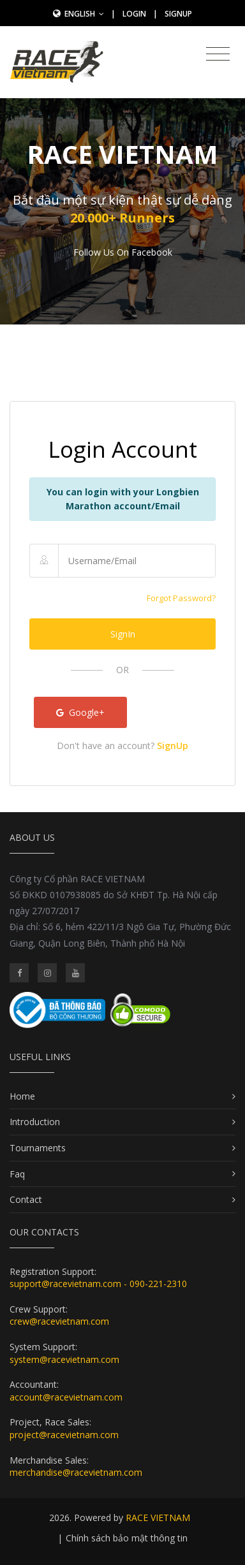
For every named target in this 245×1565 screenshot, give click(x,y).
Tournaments (38, 1148)
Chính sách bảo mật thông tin (127, 1538)
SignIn (122, 634)
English (84, 13)
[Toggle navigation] (218, 54)
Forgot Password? (181, 598)
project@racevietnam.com (64, 1435)
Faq (17, 1174)
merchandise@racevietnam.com (76, 1472)
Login (134, 13)
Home (22, 1096)
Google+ (80, 712)
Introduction (35, 1122)
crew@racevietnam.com (59, 1321)
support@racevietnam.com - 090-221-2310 (98, 1283)
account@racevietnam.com (66, 1397)
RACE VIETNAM (158, 1517)
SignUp (178, 13)
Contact (26, 1199)
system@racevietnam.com (64, 1359)
